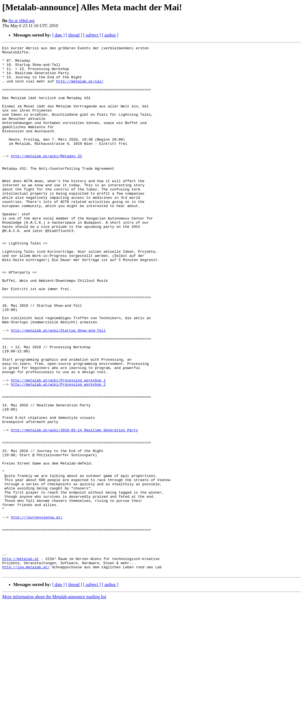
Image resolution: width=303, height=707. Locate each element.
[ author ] (110, 35)
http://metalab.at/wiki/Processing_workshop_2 (58, 452)
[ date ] (58, 35)
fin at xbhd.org (22, 20)
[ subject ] (92, 35)
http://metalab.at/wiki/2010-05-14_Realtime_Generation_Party (74, 507)
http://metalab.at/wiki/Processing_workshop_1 (58, 447)
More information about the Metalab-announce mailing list (54, 702)
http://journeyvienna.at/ (36, 611)
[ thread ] (74, 35)
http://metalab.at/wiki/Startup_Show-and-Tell (58, 387)
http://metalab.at (20, 661)
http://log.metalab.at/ (26, 671)
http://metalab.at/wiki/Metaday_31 (46, 178)
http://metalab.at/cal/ (80, 88)
